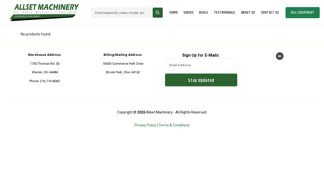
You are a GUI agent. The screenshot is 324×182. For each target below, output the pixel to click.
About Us (248, 13)
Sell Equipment (303, 12)
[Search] (121, 13)
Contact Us (270, 13)
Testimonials (224, 13)
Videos (189, 13)
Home (174, 13)
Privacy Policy (145, 125)
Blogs (203, 13)
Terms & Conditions (174, 125)
